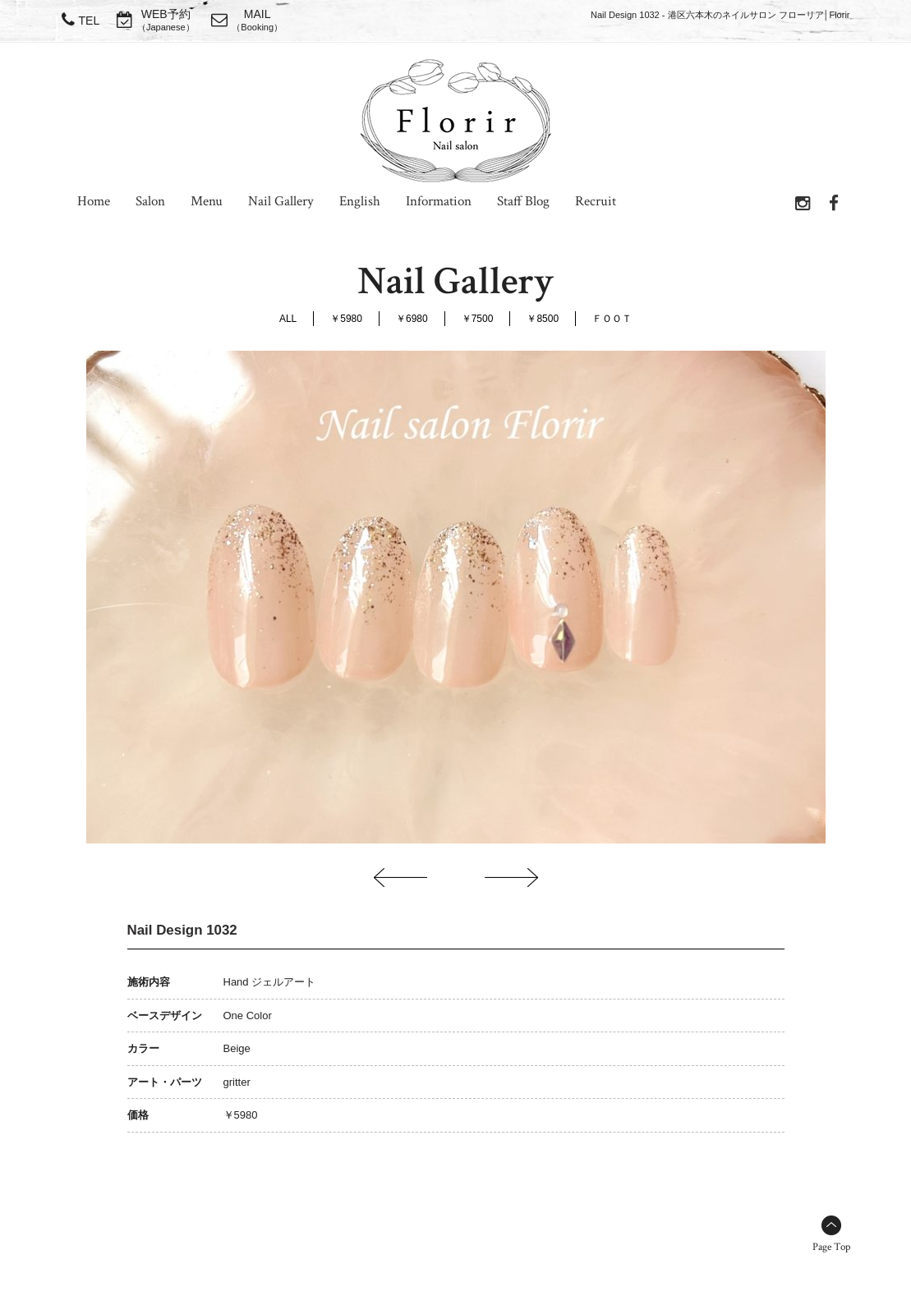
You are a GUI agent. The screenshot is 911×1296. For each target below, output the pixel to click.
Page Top (831, 1247)
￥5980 (346, 318)
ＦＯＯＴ (612, 318)
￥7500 (478, 318)
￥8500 (543, 318)
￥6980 (412, 318)
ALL (288, 318)
